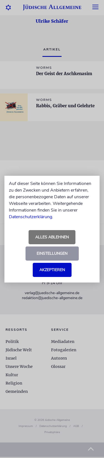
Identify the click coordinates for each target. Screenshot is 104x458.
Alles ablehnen (52, 237)
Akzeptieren (52, 270)
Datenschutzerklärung (30, 217)
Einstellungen (52, 253)
